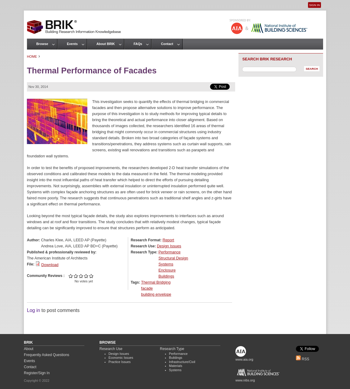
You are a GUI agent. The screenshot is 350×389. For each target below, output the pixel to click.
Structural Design (173, 258)
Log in (33, 310)
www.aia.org (244, 359)
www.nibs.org (245, 380)
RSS (302, 359)
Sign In (314, 5)
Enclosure (167, 270)
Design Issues (169, 246)
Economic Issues (121, 357)
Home (32, 56)
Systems (165, 264)
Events (72, 44)
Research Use (110, 349)
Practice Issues (120, 362)
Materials (175, 366)
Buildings (166, 276)
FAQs (138, 44)
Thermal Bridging (155, 282)
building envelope (156, 294)
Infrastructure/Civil (182, 362)
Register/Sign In (37, 373)
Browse (42, 44)
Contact (167, 44)
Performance (169, 252)
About (28, 349)
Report (168, 240)
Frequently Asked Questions (46, 355)
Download (50, 264)
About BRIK (105, 44)
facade (147, 288)
